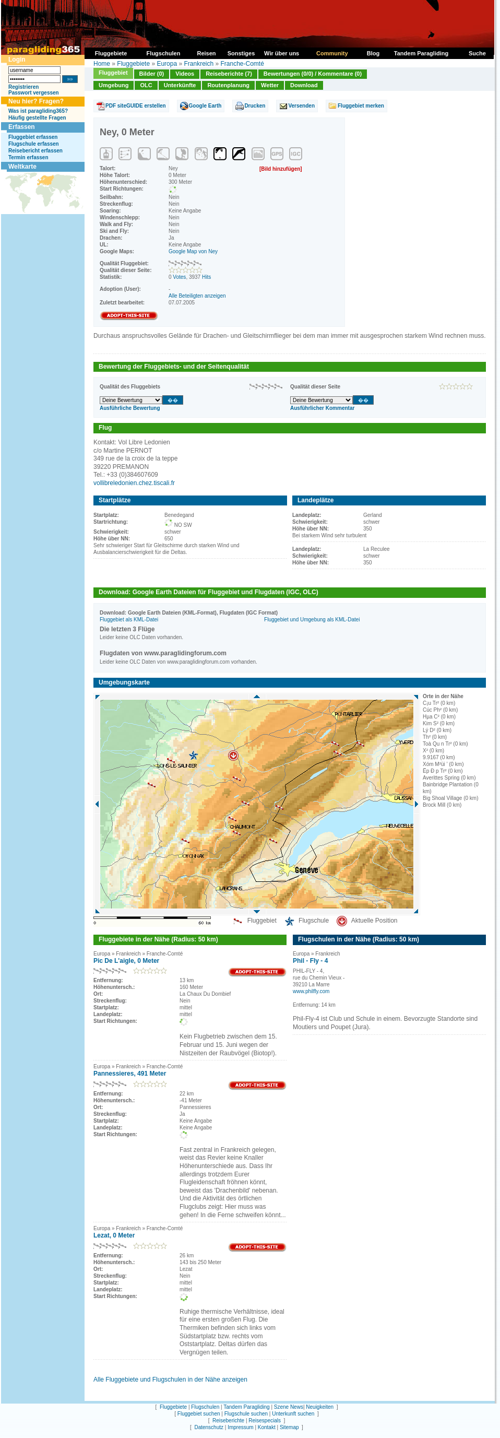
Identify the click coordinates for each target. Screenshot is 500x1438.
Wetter (270, 85)
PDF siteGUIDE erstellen (135, 106)
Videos (184, 73)
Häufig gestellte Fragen (37, 118)
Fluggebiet (113, 72)
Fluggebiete (133, 63)
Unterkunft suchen (293, 1414)
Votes (179, 277)
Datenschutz (208, 1427)
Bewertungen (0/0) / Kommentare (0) (313, 73)
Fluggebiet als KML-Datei (129, 619)
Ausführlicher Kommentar (322, 408)
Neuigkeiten (320, 1407)
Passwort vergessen (33, 93)
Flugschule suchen (246, 1414)
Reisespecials (264, 1420)
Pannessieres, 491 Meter (129, 1073)
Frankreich (198, 63)
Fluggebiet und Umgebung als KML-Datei (312, 619)
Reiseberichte (228, 1420)
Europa (167, 63)
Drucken (254, 106)
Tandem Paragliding (246, 1407)
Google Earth (205, 106)
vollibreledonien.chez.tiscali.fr (134, 483)
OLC (146, 85)
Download (304, 85)
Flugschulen (205, 1407)
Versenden (301, 106)
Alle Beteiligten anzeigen (197, 296)
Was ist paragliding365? (38, 111)
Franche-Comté (242, 63)
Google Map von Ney (193, 251)
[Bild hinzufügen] (280, 169)
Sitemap (289, 1427)
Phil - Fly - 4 (310, 960)
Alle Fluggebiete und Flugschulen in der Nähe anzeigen (170, 1379)
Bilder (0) (151, 73)
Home (101, 63)
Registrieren (23, 87)
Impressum (240, 1427)
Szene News (288, 1407)
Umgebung (113, 85)
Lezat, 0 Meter (114, 1235)
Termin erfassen (28, 157)
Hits (206, 277)
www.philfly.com (311, 991)
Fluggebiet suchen (198, 1414)
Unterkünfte (180, 85)
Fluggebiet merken (361, 106)
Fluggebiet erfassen (32, 137)
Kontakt (267, 1427)
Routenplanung (228, 85)
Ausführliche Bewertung (130, 408)
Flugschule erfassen (33, 144)
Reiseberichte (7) (229, 73)
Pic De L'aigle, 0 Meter (126, 960)
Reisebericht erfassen (35, 151)
